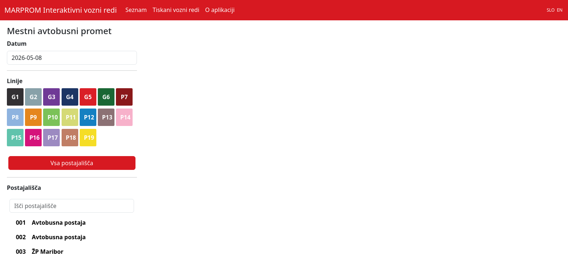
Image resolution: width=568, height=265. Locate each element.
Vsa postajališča (71, 163)
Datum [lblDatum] (16, 44)
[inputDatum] (72, 58)
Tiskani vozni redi (176, 10)
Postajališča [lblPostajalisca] (24, 188)
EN (560, 10)
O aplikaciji (219, 10)
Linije (14, 81)
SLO (551, 10)
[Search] (71, 206)
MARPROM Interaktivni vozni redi (60, 10)
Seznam (136, 10)
